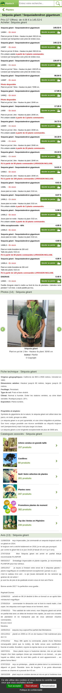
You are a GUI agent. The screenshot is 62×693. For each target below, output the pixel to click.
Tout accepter (14, 686)
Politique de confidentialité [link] (31, 690)
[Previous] (3, 329)
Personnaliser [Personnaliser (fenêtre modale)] (48, 686)
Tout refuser (31, 686)
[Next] (59, 329)
